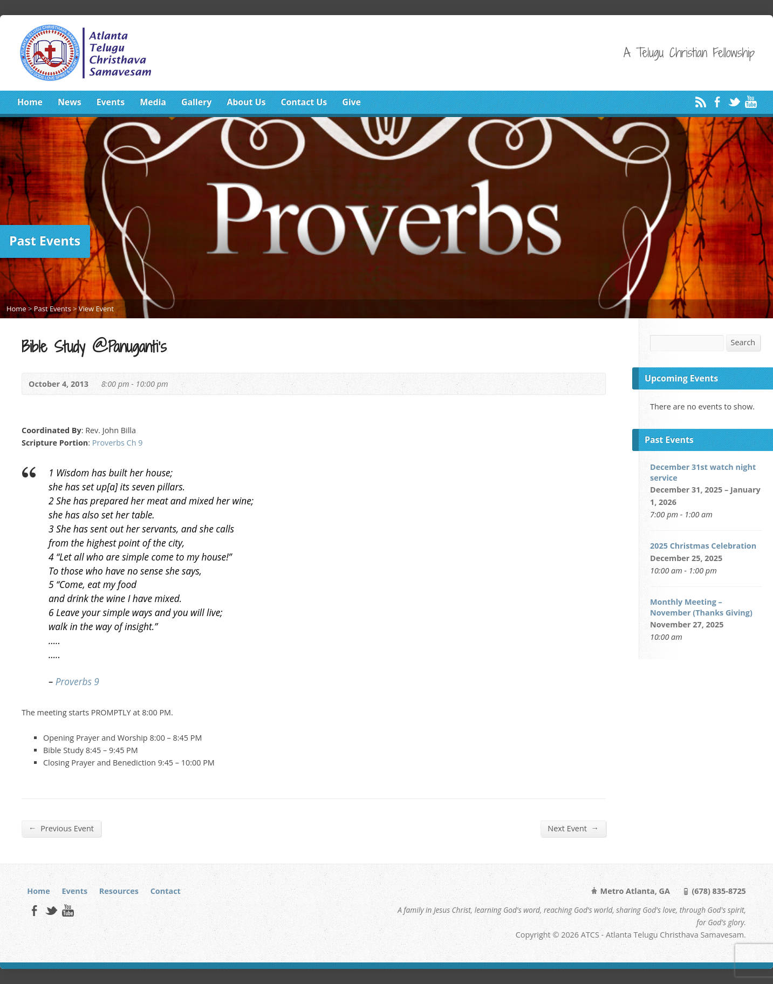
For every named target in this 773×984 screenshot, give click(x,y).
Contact (166, 891)
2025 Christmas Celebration (703, 546)
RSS (700, 101)
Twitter (734, 101)
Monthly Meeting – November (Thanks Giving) (701, 607)
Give (351, 102)
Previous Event (61, 828)
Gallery (196, 102)
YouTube (750, 101)
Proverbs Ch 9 (117, 443)
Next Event (573, 828)
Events (111, 102)
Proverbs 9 (77, 681)
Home (30, 102)
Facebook (717, 101)
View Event (96, 308)
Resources (119, 891)
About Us (246, 102)
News (69, 102)
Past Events (52, 308)
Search (743, 342)
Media (153, 102)
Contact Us (304, 102)
